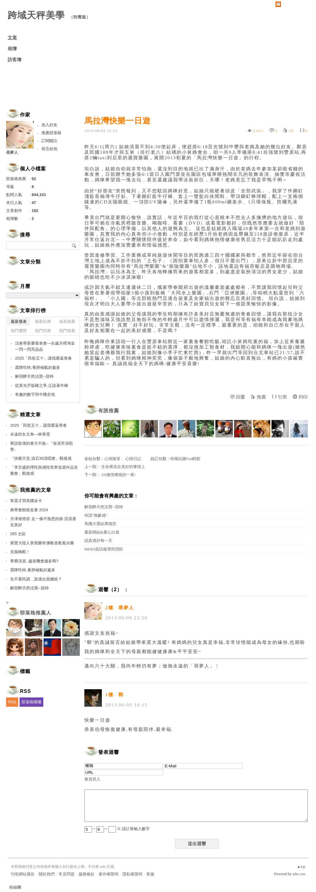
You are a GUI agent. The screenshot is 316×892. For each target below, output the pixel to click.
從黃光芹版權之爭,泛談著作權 (41, 385)
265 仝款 (18, 533)
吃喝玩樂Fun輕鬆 (185, 458)
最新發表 (19, 321)
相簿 (12, 48)
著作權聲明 (108, 874)
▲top (301, 866)
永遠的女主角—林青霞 (30, 434)
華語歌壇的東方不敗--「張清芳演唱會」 (41, 446)
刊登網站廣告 (23, 874)
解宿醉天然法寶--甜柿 (103, 507)
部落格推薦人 (35, 612)
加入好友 (49, 125)
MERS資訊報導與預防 (103, 549)
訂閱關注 (49, 140)
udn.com (298, 874)
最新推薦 (67, 321)
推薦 (261, 397)
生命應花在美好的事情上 (123, 466)
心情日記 (133, 458)
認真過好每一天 (98, 540)
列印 (303, 397)
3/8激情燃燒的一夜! (118, 474)
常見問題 (67, 874)
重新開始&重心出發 (101, 532)
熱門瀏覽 (19, 330)
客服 (150, 874)
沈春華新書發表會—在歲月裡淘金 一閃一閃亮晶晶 (45, 346)
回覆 (240, 397)
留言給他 (49, 148)
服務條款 (86, 874)
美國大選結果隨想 (100, 523)
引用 (282, 397)
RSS (12, 702)
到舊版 (79, 17)
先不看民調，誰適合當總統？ (36, 579)
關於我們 (47, 874)
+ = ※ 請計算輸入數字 (117, 828)
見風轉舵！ (20, 552)
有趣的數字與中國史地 (35, 394)
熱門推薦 (67, 330)
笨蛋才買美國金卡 (26, 500)
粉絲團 (15, 887)
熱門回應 (43, 330)
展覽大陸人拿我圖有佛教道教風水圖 (42, 543)
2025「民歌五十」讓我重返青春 (43, 358)
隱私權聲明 (132, 874)
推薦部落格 (51, 132)
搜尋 (74, 245)
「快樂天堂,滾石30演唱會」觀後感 (40, 458)
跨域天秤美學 (36, 15)
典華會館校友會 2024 (29, 510)
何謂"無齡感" (96, 515)
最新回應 (43, 321)
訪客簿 (14, 59)
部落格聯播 (31, 702)
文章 (12, 37)
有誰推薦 (108, 410)
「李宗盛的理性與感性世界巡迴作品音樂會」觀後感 (44, 470)
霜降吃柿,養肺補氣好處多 (37, 367)
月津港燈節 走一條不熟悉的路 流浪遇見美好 (43, 521)
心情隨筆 (112, 458)
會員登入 (92, 779)
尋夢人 (12, 152)
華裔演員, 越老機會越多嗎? (34, 561)
